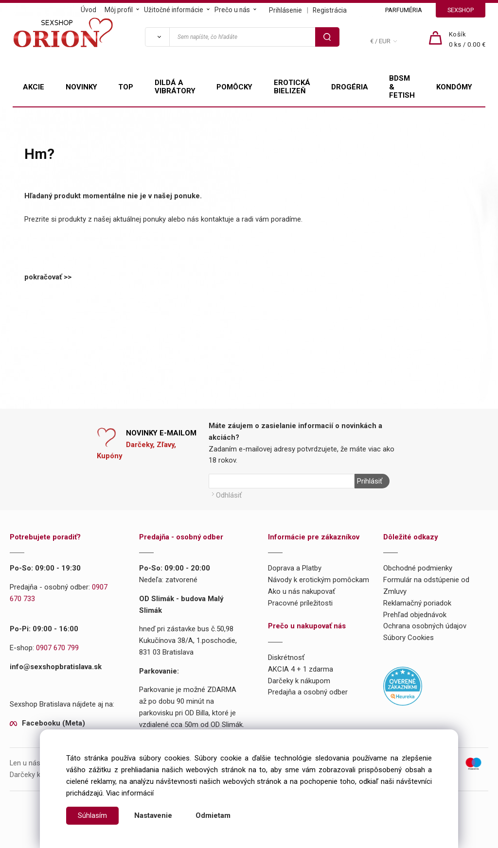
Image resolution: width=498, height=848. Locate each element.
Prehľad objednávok (414, 614)
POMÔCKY (234, 87)
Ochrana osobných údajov (424, 626)
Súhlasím (92, 815)
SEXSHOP (460, 10)
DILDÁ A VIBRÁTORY (175, 87)
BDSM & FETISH (402, 87)
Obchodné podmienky (417, 568)
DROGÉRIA (349, 87)
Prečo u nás (232, 10)
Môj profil (119, 10)
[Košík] (467, 40)
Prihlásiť (369, 481)
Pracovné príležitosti (300, 603)
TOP (125, 87)
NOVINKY (81, 87)
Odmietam (213, 815)
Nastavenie (153, 815)
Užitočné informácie (173, 10)
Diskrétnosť (286, 657)
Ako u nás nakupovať (301, 591)
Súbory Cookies (408, 637)
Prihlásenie (285, 10)
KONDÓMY (454, 87)
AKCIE (33, 87)
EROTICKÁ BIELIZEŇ (292, 87)
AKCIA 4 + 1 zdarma (300, 669)
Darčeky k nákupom (299, 680)
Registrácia (330, 10)
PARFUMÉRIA (403, 10)
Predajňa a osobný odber (308, 692)
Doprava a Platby (294, 568)
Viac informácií (130, 793)
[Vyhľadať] (157, 37)
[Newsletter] (282, 481)
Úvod (88, 10)
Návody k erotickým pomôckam (318, 579)
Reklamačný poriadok (417, 603)
